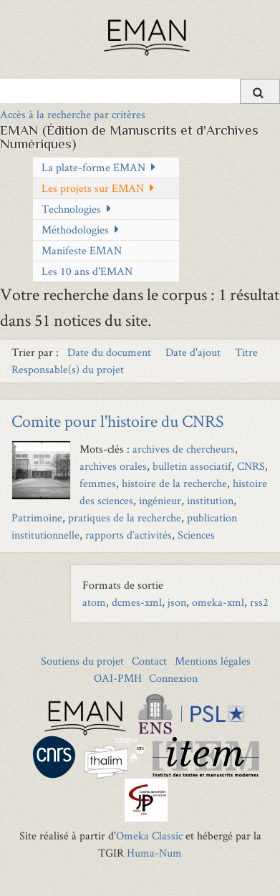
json (177, 602)
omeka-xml (218, 602)
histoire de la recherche (174, 483)
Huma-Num (154, 852)
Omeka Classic (149, 835)
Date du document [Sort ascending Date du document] (110, 352)
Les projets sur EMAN (93, 188)
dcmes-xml (137, 602)
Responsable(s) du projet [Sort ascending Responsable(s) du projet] (67, 369)
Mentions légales (213, 660)
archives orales (113, 465)
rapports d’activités (128, 534)
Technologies (71, 208)
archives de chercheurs (183, 448)
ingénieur (160, 500)
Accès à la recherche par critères (72, 114)
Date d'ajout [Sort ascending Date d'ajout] (194, 352)
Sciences (196, 534)
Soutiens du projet (82, 660)
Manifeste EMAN (82, 250)
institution (210, 500)
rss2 (259, 602)
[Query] (140, 91)
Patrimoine (36, 517)
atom (94, 602)
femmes (97, 483)
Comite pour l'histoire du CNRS (117, 421)
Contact (149, 660)
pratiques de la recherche (124, 517)
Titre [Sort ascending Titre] (246, 352)
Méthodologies (75, 229)
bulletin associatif (192, 465)
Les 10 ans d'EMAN (87, 271)
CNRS (251, 465)
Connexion (173, 677)
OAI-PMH (118, 677)
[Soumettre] (260, 91)
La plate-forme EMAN (93, 167)
